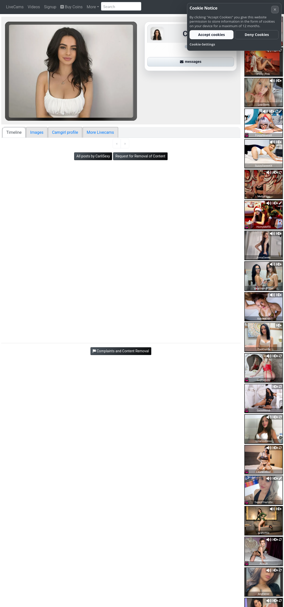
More (91, 7)
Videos (34, 7)
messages (191, 62)
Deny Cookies (257, 34)
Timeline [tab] (14, 132)
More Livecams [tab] (100, 132)
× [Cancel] (274, 9)
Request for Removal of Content (140, 156)
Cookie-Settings (202, 44)
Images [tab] (36, 132)
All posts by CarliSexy (93, 156)
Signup (50, 7)
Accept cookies (211, 34)
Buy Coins (71, 7)
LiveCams (15, 7)
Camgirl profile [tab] (65, 132)
